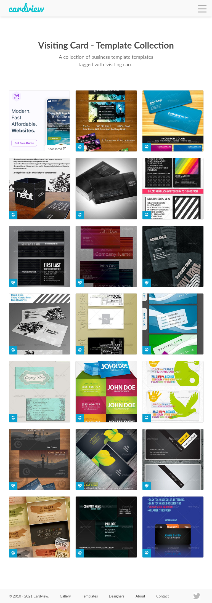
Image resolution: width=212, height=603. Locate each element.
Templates (90, 596)
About (140, 596)
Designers (116, 596)
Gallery (65, 596)
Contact (162, 596)
